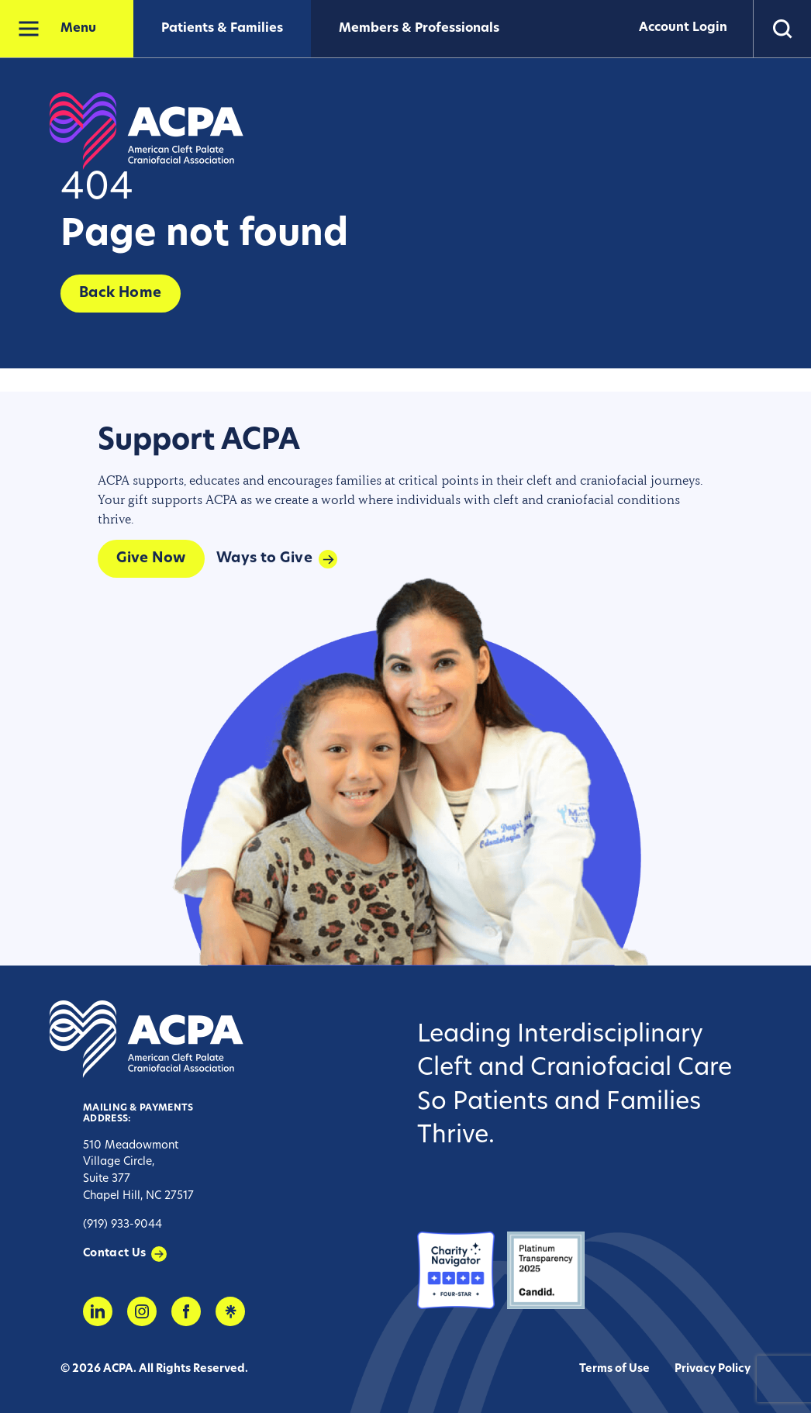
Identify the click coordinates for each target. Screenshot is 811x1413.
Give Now (151, 558)
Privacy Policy (713, 1369)
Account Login (680, 28)
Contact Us (115, 1253)
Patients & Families (222, 28)
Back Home (120, 293)
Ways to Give (264, 558)
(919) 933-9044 (122, 1225)
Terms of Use (614, 1369)
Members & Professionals (419, 28)
